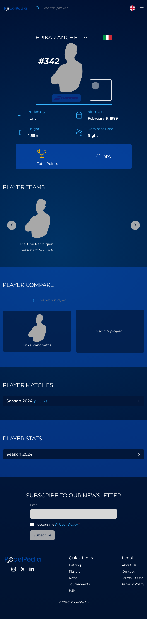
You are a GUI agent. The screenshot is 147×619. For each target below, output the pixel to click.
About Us (129, 565)
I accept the (57, 524)
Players (74, 571)
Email (34, 505)
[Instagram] (13, 569)
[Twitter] (22, 569)
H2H (72, 590)
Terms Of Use (132, 578)
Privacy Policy (66, 524)
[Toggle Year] (139, 401)
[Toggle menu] (141, 8)
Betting (75, 565)
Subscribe (42, 535)
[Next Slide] (135, 225)
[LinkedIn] (31, 569)
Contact (128, 571)
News (73, 578)
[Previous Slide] (11, 225)
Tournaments (79, 584)
